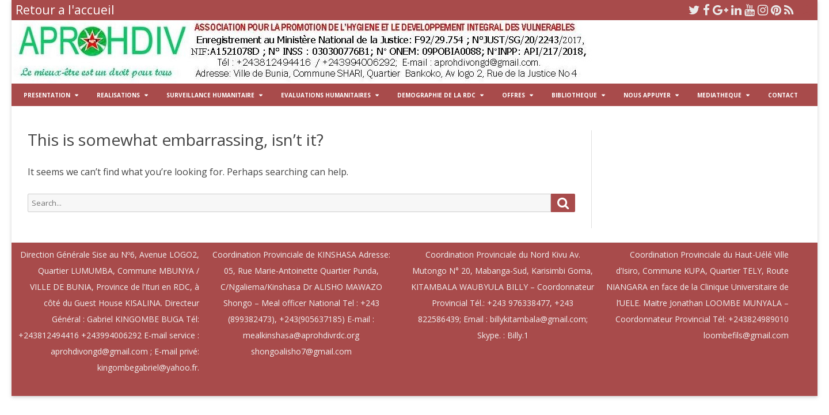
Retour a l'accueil (65, 10)
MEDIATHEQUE (719, 95)
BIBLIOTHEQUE (574, 95)
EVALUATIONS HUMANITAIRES (326, 95)
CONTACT (783, 95)
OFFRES (513, 95)
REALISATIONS (118, 95)
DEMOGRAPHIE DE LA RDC (436, 95)
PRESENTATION (47, 95)
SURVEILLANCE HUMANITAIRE (210, 95)
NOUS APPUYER (647, 95)
